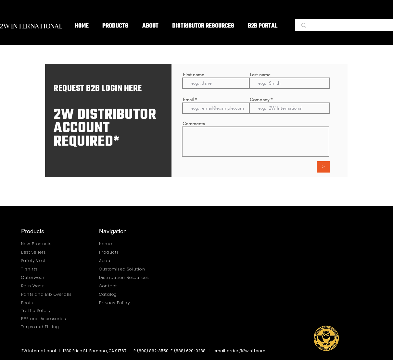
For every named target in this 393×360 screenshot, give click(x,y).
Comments (194, 123)
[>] (323, 167)
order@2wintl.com (246, 351)
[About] (116, 260)
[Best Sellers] (38, 252)
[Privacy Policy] (116, 303)
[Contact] (116, 286)
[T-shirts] (38, 269)
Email (188, 99)
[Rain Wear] (38, 286)
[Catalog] (116, 294)
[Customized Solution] (124, 269)
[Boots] (48, 303)
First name (193, 74)
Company (259, 99)
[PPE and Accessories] (45, 318)
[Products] (116, 252)
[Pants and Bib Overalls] (48, 294)
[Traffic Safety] (38, 310)
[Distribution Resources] (126, 277)
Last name (260, 74)
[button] (115, 26)
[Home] (116, 243)
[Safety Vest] (38, 260)
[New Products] (38, 243)
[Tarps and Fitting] (45, 327)
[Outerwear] (38, 277)
